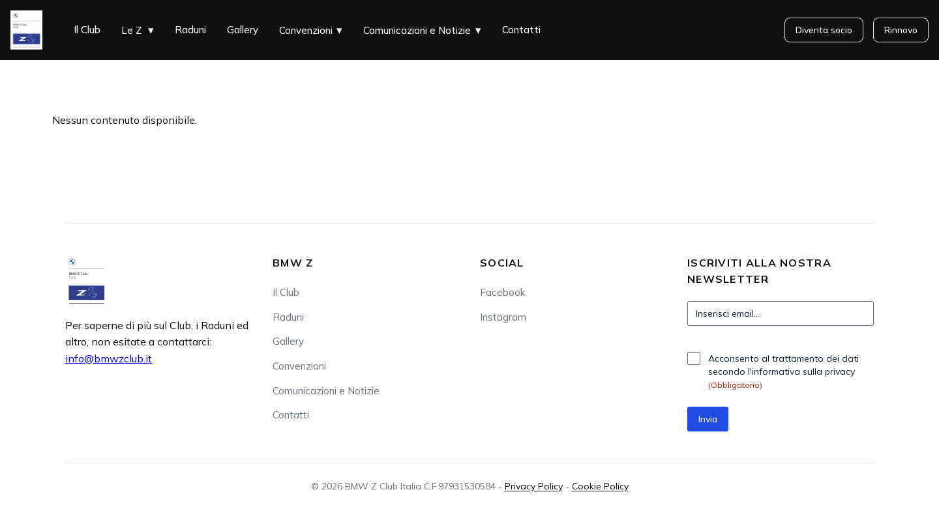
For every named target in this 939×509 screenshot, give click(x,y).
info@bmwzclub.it (108, 358)
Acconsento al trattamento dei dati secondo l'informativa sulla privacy (783, 371)
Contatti (521, 29)
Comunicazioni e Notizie (417, 30)
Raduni (190, 29)
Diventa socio (824, 30)
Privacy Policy (534, 486)
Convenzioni (306, 30)
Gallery (242, 29)
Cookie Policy (600, 486)
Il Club (87, 29)
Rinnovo (900, 30)
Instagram (503, 317)
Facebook (502, 292)
